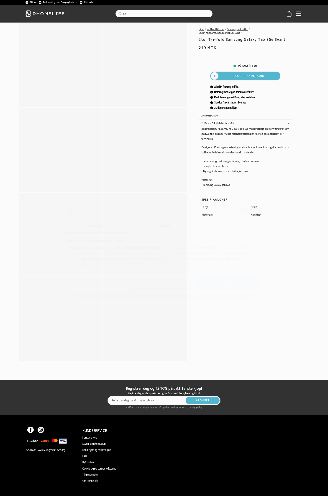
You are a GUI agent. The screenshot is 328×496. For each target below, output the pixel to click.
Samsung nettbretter (237, 29)
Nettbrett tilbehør (215, 29)
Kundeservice (89, 437)
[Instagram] (41, 430)
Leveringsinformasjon (94, 443)
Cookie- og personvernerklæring (99, 468)
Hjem (201, 29)
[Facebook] (30, 430)
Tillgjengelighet (90, 474)
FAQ (84, 456)
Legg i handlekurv (249, 76)
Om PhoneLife (90, 481)
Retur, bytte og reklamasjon (96, 450)
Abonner (203, 400)
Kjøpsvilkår (88, 462)
